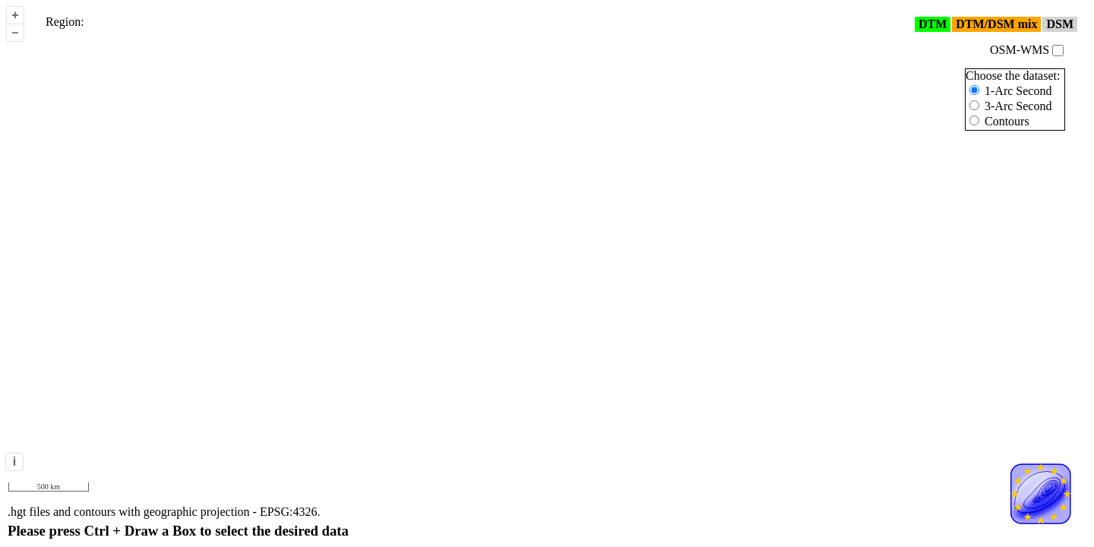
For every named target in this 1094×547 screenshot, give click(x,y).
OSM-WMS (1027, 49)
